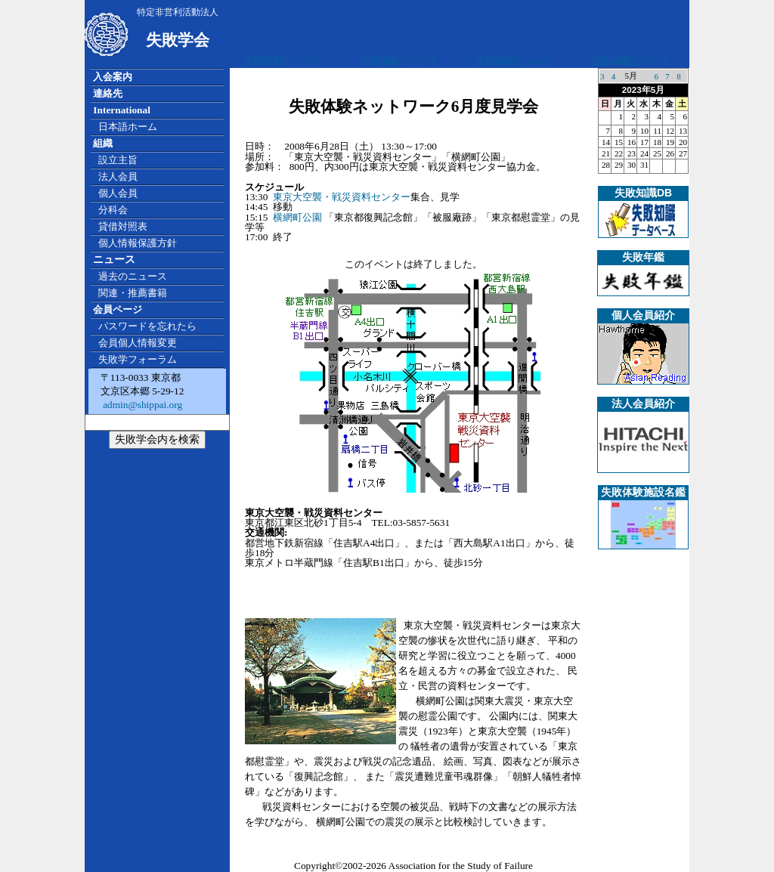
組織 (103, 143)
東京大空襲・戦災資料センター (341, 197)
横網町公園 (297, 217)
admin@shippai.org (141, 404)
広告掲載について (282, 60)
